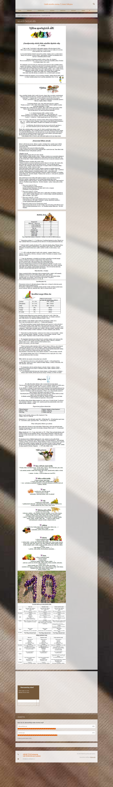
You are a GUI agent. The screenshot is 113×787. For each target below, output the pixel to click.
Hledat (94, 4)
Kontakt (73, 11)
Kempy (83, 11)
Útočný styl (21, 733)
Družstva (62, 11)
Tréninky (29, 11)
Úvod (19, 11)
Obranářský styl (22, 726)
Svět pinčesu (25, 16)
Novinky (52, 11)
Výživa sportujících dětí (34, 16)
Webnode (92, 757)
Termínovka (41, 11)
